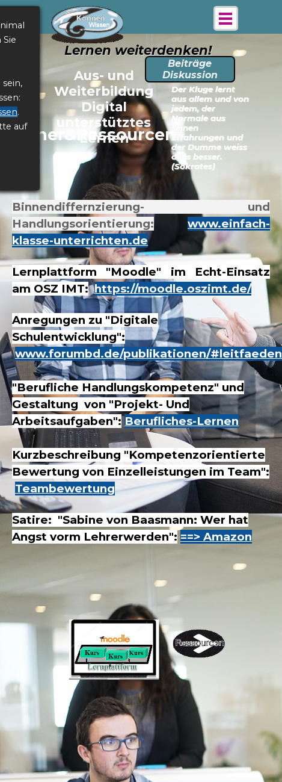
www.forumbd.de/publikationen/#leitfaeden (148, 354)
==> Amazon (216, 537)
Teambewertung (65, 488)
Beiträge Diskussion (190, 69)
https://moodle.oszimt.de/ (172, 289)
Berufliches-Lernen (181, 421)
